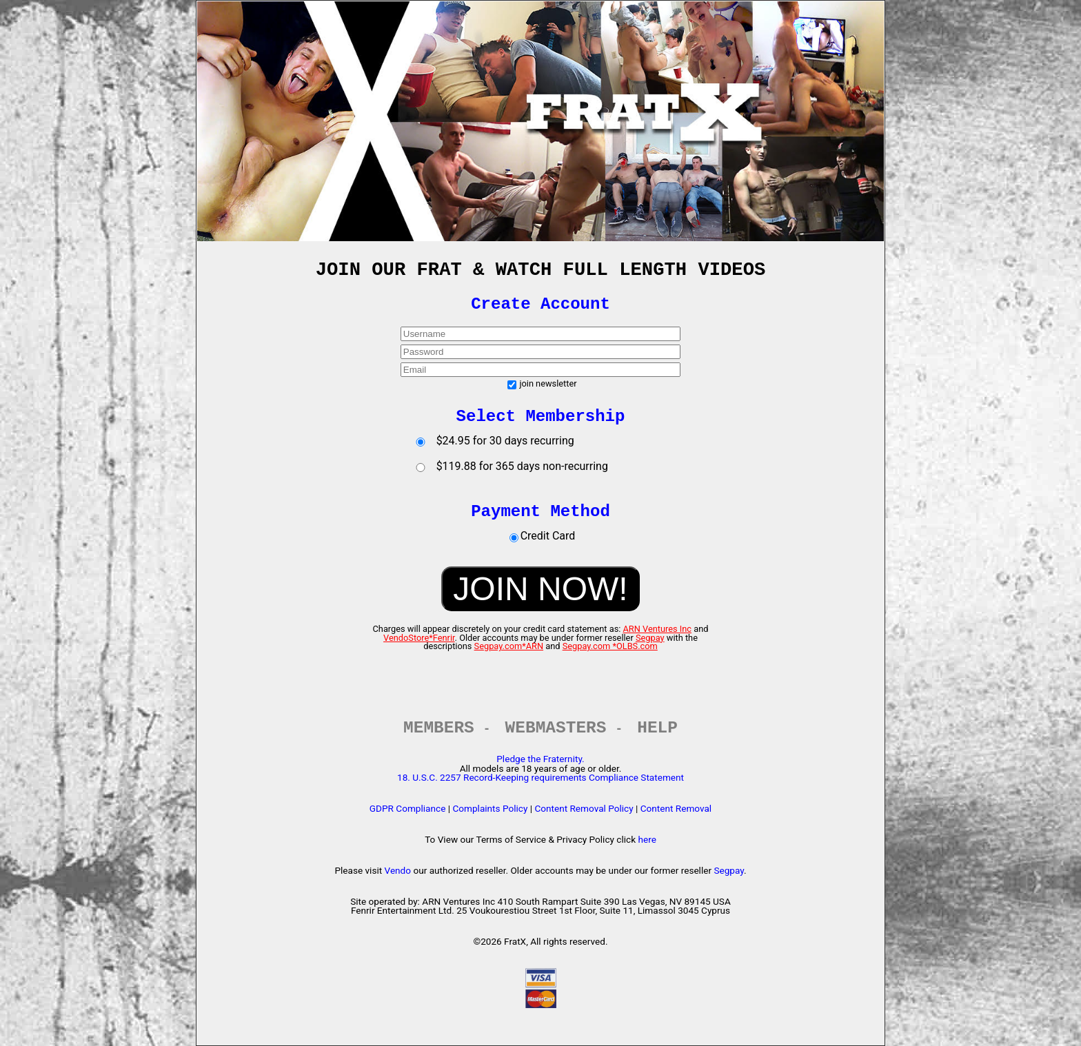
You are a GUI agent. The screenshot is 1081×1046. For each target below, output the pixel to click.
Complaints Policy (489, 808)
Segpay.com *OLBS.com (610, 646)
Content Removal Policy (583, 808)
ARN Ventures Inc (657, 629)
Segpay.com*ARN (508, 646)
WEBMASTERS (556, 728)
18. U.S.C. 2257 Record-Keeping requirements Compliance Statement (540, 777)
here (647, 839)
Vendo (398, 870)
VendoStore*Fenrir (419, 638)
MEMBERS (438, 728)
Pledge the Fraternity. (540, 758)
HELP (657, 728)
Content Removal (675, 808)
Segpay (650, 638)
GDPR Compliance (408, 808)
